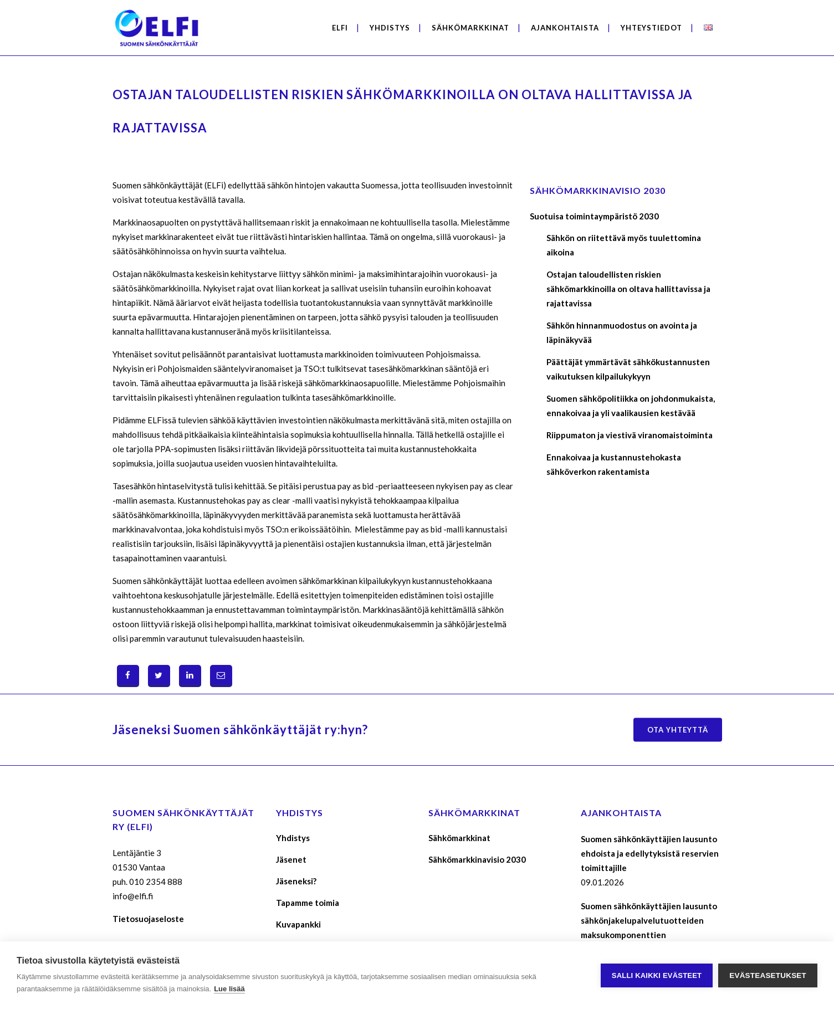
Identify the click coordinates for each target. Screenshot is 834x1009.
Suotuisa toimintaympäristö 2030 (594, 216)
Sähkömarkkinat (459, 838)
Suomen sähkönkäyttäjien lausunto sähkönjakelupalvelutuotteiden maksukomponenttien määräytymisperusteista (649, 927)
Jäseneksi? (296, 881)
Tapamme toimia (307, 903)
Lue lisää (229, 989)
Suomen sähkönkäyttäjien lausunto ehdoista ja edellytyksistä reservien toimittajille (650, 853)
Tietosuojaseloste (148, 919)
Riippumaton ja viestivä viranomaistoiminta (629, 435)
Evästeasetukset (767, 975)
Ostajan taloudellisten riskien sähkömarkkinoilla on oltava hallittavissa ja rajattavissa (628, 288)
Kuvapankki (298, 924)
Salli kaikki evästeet (657, 975)
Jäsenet (291, 859)
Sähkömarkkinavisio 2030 (477, 859)
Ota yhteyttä (677, 729)
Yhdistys (293, 838)
